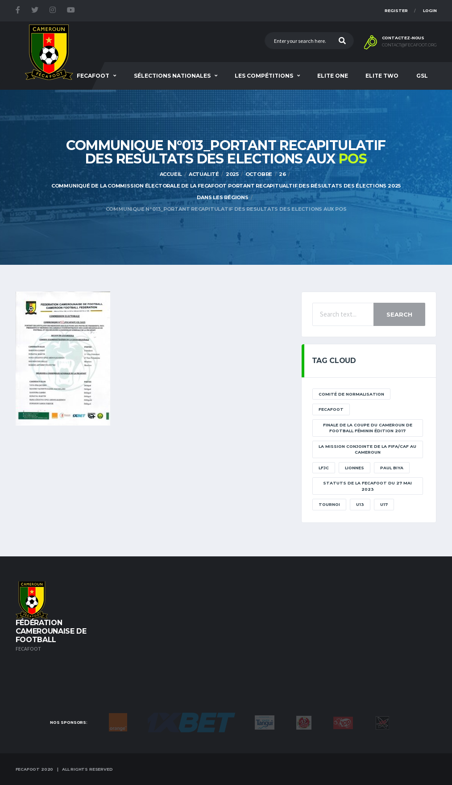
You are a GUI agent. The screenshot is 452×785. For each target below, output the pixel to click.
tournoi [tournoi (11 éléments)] (329, 504)
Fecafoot (93, 75)
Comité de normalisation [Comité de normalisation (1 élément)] (351, 394)
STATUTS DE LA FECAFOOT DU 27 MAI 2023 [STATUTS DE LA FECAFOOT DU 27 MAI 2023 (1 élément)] (367, 486)
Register (396, 10)
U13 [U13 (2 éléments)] (360, 504)
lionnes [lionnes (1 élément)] (354, 467)
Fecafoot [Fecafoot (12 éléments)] (331, 409)
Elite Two (381, 75)
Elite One (332, 75)
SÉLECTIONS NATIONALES (172, 75)
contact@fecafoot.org (409, 45)
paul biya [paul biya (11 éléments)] (391, 467)
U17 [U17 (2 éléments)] (384, 504)
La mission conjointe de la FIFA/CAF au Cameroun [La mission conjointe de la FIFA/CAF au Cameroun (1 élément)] (367, 449)
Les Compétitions (264, 75)
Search (399, 314)
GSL (422, 75)
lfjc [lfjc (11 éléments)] (324, 467)
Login (430, 10)
